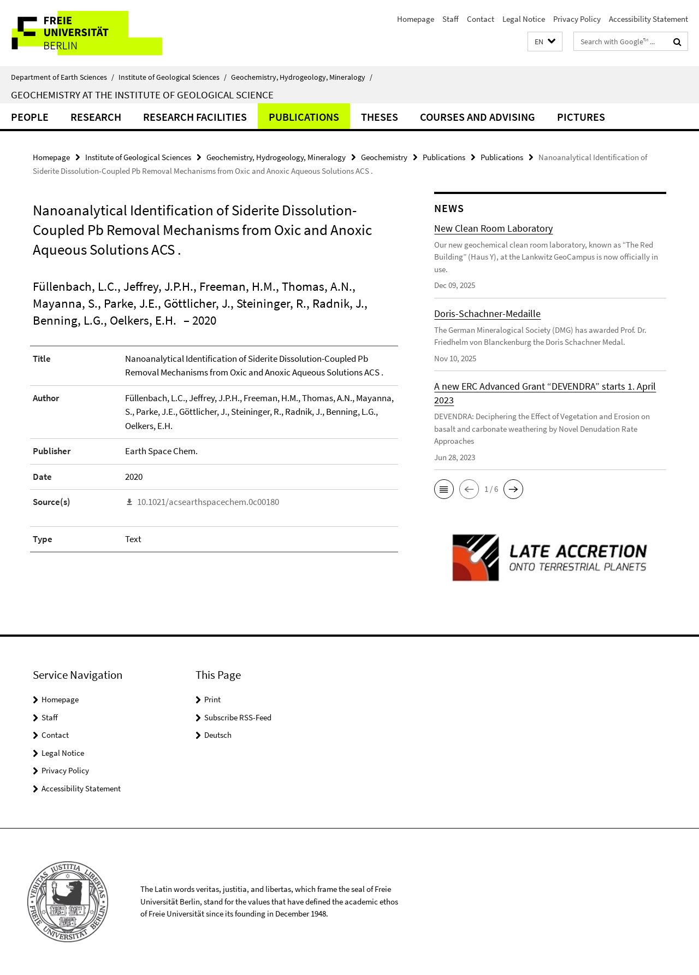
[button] (545, 42)
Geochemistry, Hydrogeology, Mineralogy (301, 77)
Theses (379, 117)
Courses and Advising (477, 117)
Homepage (415, 19)
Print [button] (212, 699)
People (30, 117)
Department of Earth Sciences (62, 77)
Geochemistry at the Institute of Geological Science (142, 94)
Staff (450, 19)
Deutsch (218, 735)
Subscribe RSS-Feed (237, 717)
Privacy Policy (577, 19)
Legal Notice (523, 19)
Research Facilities (195, 117)
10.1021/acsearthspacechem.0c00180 (208, 502)
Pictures (581, 117)
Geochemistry (384, 157)
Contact (480, 19)
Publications (304, 117)
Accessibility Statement (648, 19)
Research (95, 117)
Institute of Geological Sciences (173, 77)
